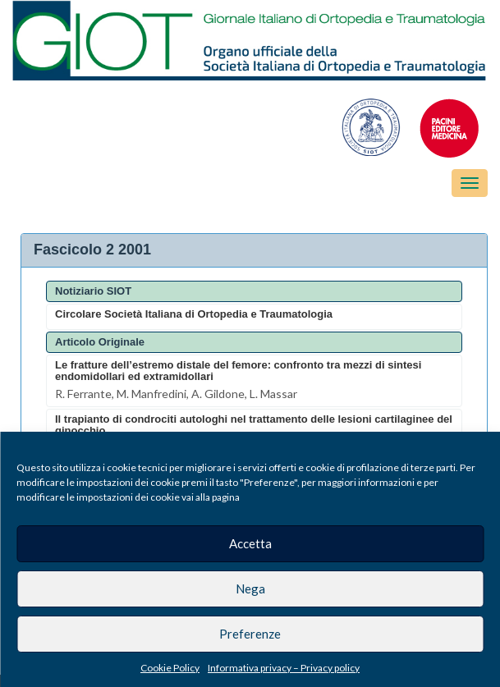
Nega (250, 588)
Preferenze (250, 633)
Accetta (250, 543)
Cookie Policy (170, 668)
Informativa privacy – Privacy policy (284, 668)
